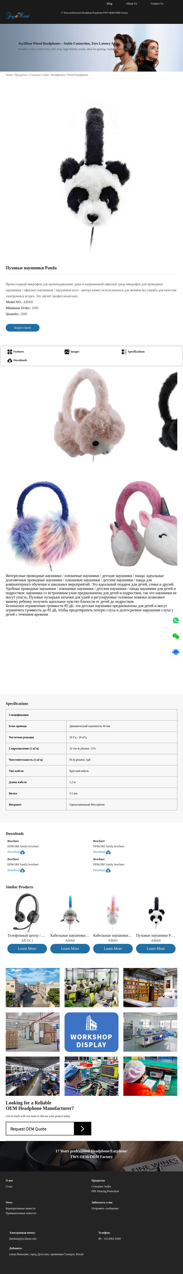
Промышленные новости (21, 1213)
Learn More (27, 948)
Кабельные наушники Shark (70, 935)
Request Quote (22, 327)
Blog (109, 3)
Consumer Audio (39, 75)
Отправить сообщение (105, 1208)
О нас (9, 1186)
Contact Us (157, 3)
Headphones (58, 75)
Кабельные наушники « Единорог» (113, 935)
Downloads (17, 360)
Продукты (21, 75)
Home (9, 75)
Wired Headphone (77, 75)
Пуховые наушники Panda (156, 935)
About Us (131, 3)
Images (72, 351)
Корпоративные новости (20, 1208)
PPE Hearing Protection (105, 1191)
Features (15, 351)
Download (16, 851)
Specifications (133, 351)
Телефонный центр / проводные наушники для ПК (27, 935)
